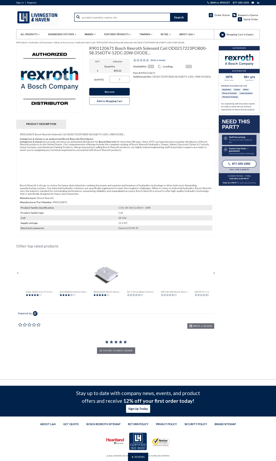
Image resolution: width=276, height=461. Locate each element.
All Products (22, 42)
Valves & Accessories (64, 42)
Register (32, 2)
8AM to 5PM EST (218, 2)
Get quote (71, 424)
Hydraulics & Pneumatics (41, 42)
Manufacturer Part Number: (36, 202)
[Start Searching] (179, 17)
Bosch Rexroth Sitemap (103, 424)
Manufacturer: (28, 197)
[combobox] (131, 17)
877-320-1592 (241, 2)
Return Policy (138, 424)
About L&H (48, 424)
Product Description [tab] (41, 123)
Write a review (157, 60)
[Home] (37, 17)
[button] (17, 273)
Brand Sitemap (225, 424)
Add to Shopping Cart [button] (109, 101)
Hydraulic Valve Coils (86, 42)
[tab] (116, 182)
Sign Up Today (138, 409)
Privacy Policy (166, 424)
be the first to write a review (116, 350)
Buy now (109, 91)
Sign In (20, 2)
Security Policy (195, 424)
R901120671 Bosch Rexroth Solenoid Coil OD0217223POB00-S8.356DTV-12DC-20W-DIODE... (141, 42)
